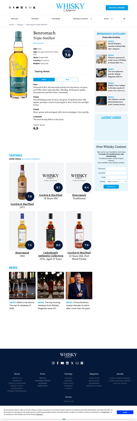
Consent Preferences (17, 391)
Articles (14, 19)
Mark (44, 80)
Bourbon (68, 386)
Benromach (38, 43)
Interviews (42, 383)
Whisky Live (69, 401)
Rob (67, 80)
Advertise (17, 381)
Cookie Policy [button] (105, 412)
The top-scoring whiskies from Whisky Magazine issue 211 (49, 305)
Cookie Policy (17, 388)
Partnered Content (42, 381)
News (12, 302)
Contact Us (17, 378)
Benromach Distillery (24, 159)
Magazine (56, 19)
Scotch (68, 388)
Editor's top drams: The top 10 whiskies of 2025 (22, 305)
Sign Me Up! (111, 186)
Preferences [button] (39, 414)
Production (43, 386)
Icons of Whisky (120, 383)
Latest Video (111, 117)
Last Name (101, 173)
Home (11, 25)
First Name (101, 168)
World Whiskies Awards (120, 381)
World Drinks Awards (120, 378)
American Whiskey (94, 386)
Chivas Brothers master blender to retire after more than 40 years (78, 305)
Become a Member (117, 8)
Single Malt (68, 383)
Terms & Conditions (16, 383)
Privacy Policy (17, 386)
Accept (125, 412)
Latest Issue (94, 378)
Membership (94, 383)
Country (102, 181)
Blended (68, 381)
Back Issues (94, 381)
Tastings (35, 19)
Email (103, 177)
